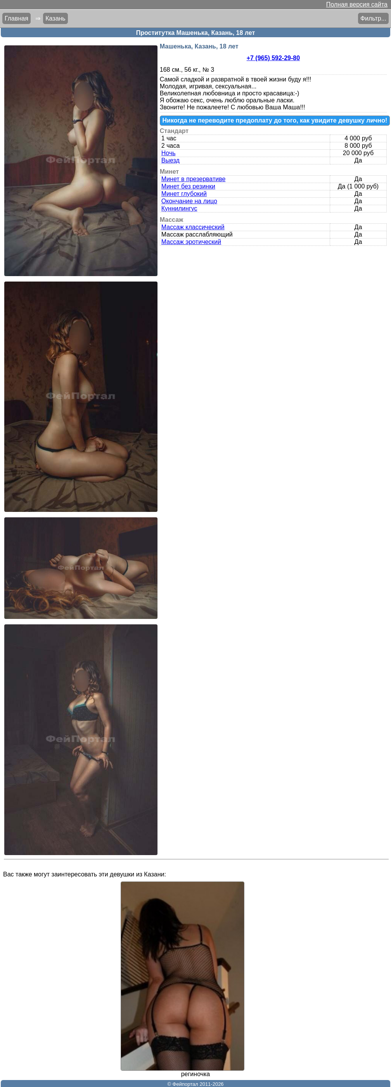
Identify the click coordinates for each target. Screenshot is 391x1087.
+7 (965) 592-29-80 (273, 58)
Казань (55, 18)
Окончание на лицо (189, 201)
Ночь (168, 153)
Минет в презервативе (193, 179)
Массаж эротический (191, 241)
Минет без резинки (188, 186)
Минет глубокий (184, 193)
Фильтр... (373, 18)
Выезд (170, 160)
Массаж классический (193, 227)
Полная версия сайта (357, 4)
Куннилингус (179, 208)
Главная (16, 18)
